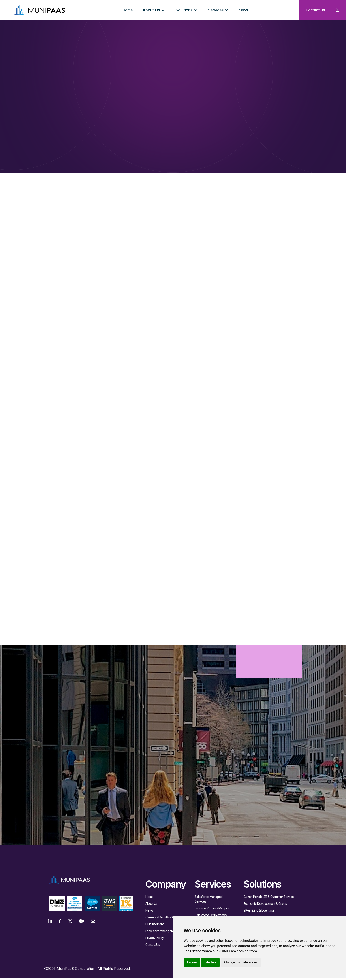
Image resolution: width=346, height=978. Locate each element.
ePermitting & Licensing (259, 910)
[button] (153, 10)
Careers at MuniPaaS (159, 917)
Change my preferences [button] (240, 962)
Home (149, 897)
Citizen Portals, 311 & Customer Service (269, 897)
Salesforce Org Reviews (211, 915)
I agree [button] (192, 962)
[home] (38, 10)
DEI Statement (154, 924)
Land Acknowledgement (161, 931)
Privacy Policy (154, 938)
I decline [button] (210, 962)
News (149, 910)
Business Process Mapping (212, 908)
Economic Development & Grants (265, 903)
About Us (151, 903)
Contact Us (152, 944)
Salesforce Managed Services (208, 899)
